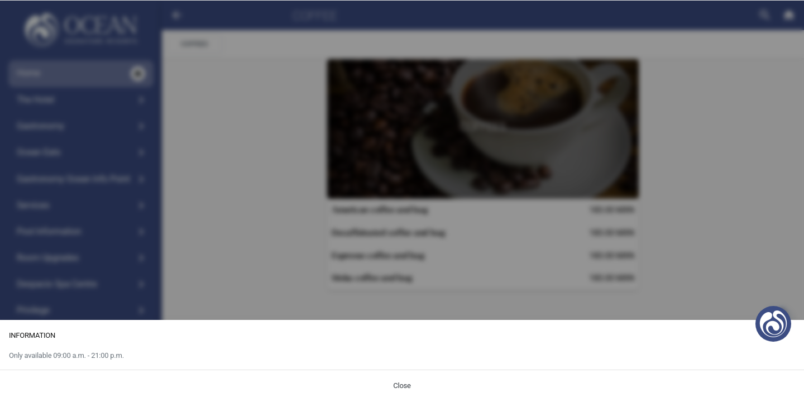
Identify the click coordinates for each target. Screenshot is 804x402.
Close (401, 385)
